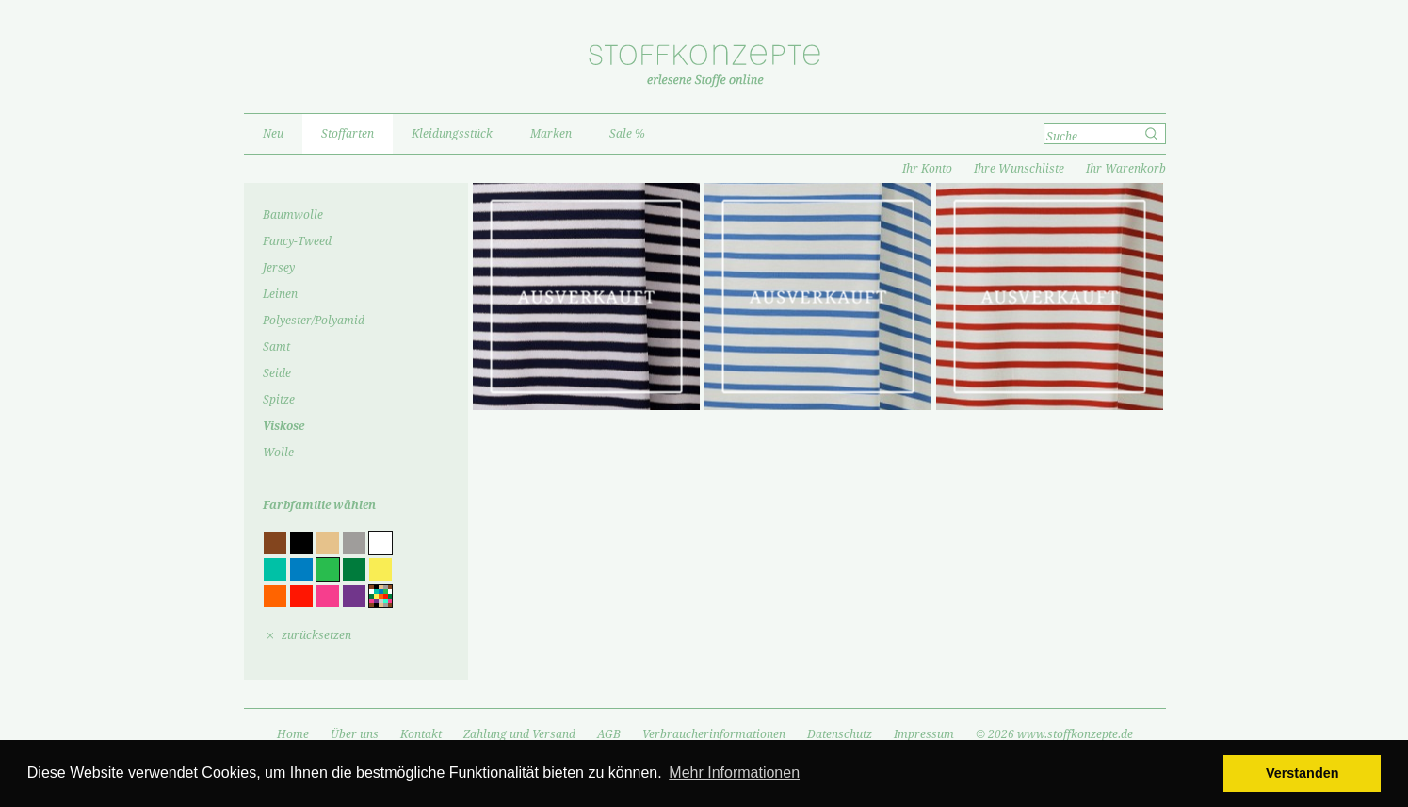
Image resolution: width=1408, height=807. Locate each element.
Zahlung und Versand (519, 734)
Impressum (924, 734)
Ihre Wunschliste (1019, 168)
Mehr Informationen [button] (734, 773)
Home (293, 734)
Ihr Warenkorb (1126, 168)
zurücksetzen (316, 635)
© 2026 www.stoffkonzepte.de (1054, 734)
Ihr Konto (927, 168)
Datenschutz (839, 734)
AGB (609, 734)
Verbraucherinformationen (713, 734)
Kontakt (421, 734)
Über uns (355, 734)
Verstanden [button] (1302, 773)
